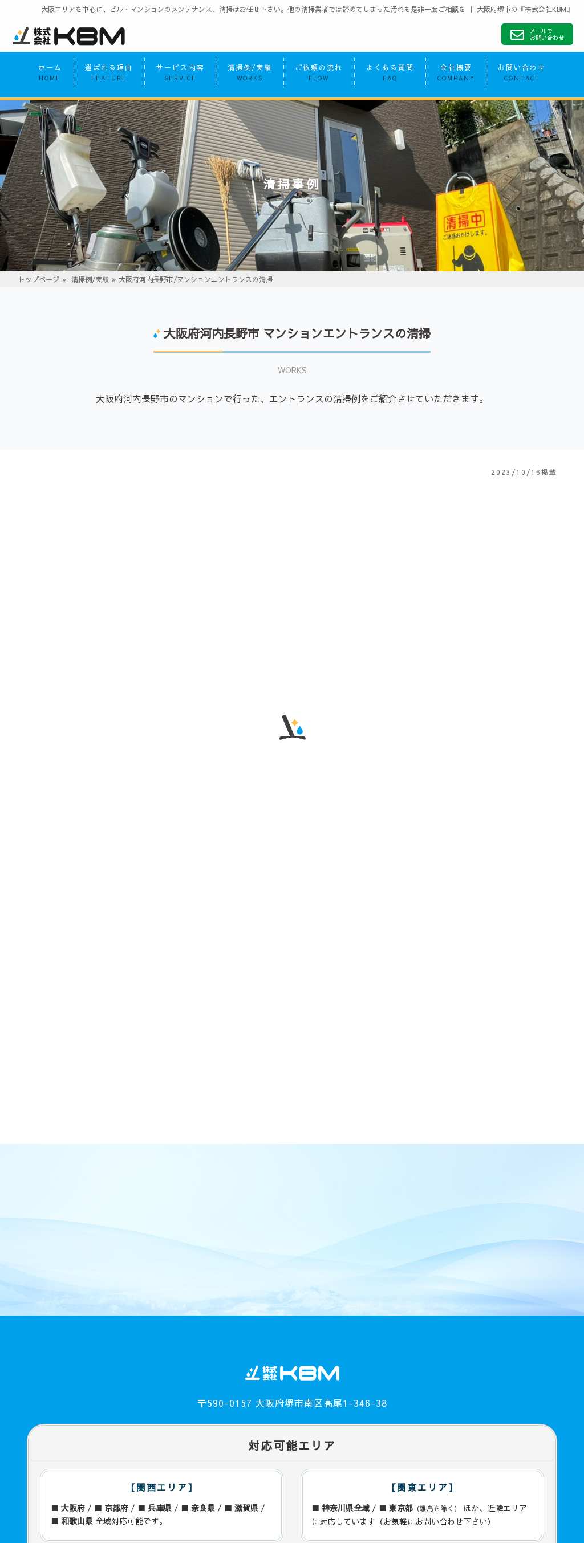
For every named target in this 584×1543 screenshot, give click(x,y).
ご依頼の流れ (319, 74)
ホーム (50, 74)
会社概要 (456, 74)
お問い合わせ (522, 74)
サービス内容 (180, 74)
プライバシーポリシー (67, 1471)
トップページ (38, 281)
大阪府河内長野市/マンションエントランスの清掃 (196, 281)
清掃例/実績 (250, 74)
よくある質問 (390, 74)
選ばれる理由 (109, 74)
